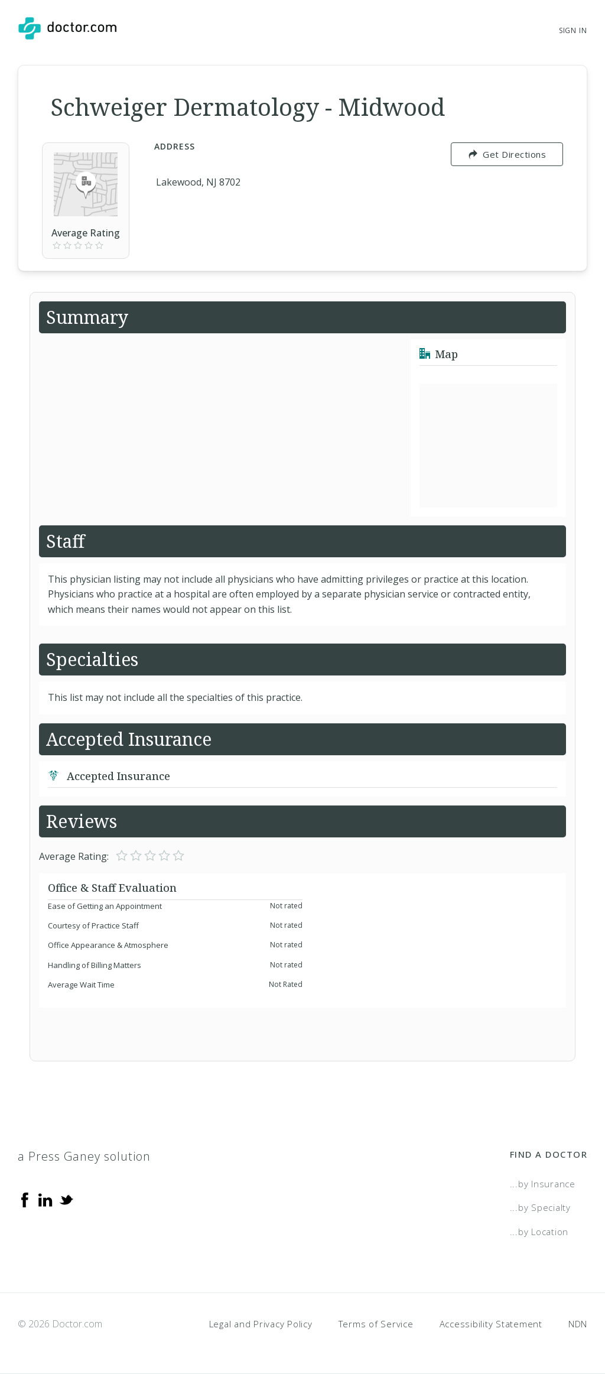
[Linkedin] (45, 1199)
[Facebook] (25, 1199)
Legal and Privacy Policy (261, 1324)
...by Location (539, 1231)
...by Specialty (540, 1207)
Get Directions (507, 154)
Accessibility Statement (491, 1324)
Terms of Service (376, 1324)
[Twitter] (66, 1199)
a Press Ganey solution (84, 1156)
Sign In (573, 30)
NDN (577, 1324)
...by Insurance (542, 1184)
